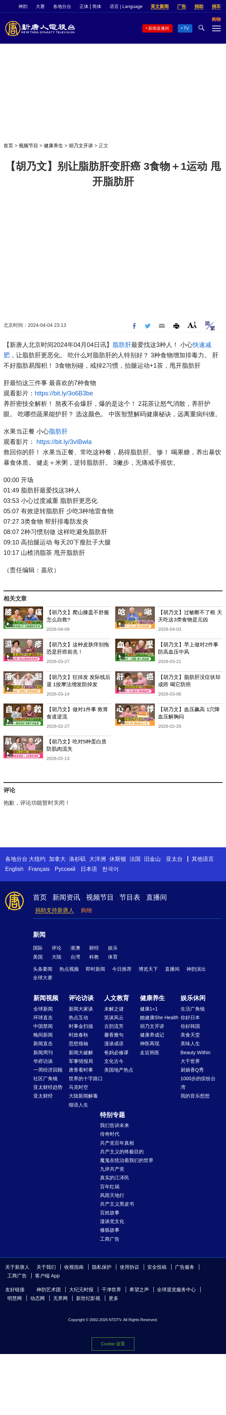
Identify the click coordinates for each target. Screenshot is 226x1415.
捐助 (198, 6)
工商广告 (109, 1239)
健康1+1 (149, 1009)
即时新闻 (95, 969)
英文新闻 (160, 6)
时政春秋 (78, 1035)
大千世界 (190, 1061)
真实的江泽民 (114, 1177)
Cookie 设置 (113, 1343)
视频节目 (28, 145)
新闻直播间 (158, 28)
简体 (96, 6)
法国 (135, 859)
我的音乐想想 (195, 1096)
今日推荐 (122, 969)
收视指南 (74, 1267)
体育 (113, 957)
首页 (8, 145)
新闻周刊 (43, 1052)
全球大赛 (42, 977)
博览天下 (148, 969)
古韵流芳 (114, 1026)
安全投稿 (157, 1267)
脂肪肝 (121, 344)
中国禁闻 (43, 1026)
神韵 (22, 6)
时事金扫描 (81, 1026)
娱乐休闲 (193, 998)
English (14, 869)
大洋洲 (97, 859)
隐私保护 (101, 1267)
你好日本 (190, 1017)
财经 (94, 948)
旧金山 (152, 859)
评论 (56, 948)
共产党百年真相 (117, 1143)
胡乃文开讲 (81, 145)
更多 (113, 1298)
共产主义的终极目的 (122, 1151)
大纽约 (37, 859)
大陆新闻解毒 (83, 1096)
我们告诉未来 (114, 1125)
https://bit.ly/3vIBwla (64, 441)
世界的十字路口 (86, 1078)
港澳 (75, 948)
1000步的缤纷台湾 (198, 1083)
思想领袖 (78, 1043)
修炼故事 (109, 1230)
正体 (84, 6)
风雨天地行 (112, 1195)
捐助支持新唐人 (54, 910)
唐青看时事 (81, 1070)
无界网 (60, 1298)
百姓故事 (109, 1212)
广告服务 (184, 1267)
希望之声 (139, 1289)
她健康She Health (159, 1017)
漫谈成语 (114, 1043)
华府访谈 (43, 1061)
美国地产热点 (118, 1070)
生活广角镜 (193, 1009)
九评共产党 (112, 1169)
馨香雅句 (114, 1035)
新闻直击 (43, 1043)
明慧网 (14, 1298)
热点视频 (69, 969)
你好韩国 (190, 1026)
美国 (38, 957)
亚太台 (174, 859)
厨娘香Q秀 (192, 1070)
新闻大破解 (81, 1052)
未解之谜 (114, 1009)
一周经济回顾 (47, 1070)
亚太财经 (43, 1096)
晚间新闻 (43, 1035)
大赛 (40, 6)
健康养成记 (152, 1035)
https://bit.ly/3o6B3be (64, 393)
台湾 (75, 957)
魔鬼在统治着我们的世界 (126, 1160)
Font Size (192, 325)
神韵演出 (196, 969)
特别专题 (112, 1114)
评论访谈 (81, 998)
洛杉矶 (77, 859)
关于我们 (46, 1267)
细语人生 (78, 1105)
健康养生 (53, 145)
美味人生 (190, 1043)
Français (39, 869)
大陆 (56, 957)
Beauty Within (195, 1052)
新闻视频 (45, 998)
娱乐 (113, 948)
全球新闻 (43, 1009)
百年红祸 (109, 1186)
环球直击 (43, 1017)
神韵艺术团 (48, 1289)
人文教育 (116, 998)
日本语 (89, 869)
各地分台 (62, 6)
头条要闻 (42, 969)
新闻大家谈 (81, 1009)
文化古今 (114, 1061)
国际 (38, 948)
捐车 (216, 6)
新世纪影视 (88, 1298)
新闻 (39, 934)
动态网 (37, 1298)
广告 (181, 6)
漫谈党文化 (112, 1221)
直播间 (156, 897)
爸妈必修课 (116, 1052)
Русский (65, 869)
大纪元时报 (81, 1289)
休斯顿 (117, 859)
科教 (94, 957)
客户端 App (47, 1275)
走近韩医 (149, 1052)
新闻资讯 (66, 897)
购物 (86, 910)
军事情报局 (81, 1061)
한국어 (110, 869)
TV (186, 28)
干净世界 (111, 1289)
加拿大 (57, 859)
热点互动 (78, 1017)
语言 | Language (126, 6)
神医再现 (149, 1043)
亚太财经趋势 (47, 1087)
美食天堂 (190, 1035)
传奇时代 (109, 1134)
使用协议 (129, 1267)
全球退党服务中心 (176, 1289)
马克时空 (78, 1087)
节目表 (129, 897)
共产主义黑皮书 (117, 1204)
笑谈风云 (114, 1017)
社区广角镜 (45, 1078)
